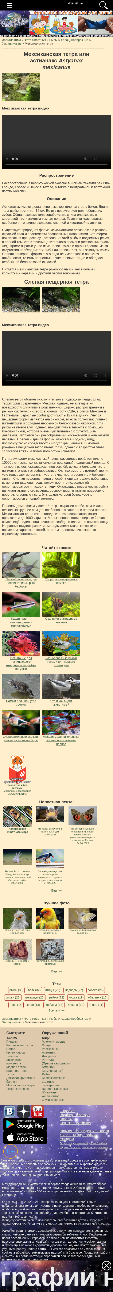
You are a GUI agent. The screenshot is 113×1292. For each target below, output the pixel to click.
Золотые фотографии (50, 1083)
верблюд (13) (54, 1004)
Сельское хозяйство (75, 1123)
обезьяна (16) (97, 997)
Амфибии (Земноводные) (52, 1068)
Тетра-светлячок (17, 1088)
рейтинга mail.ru (22, 1187)
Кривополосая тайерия (16, 1054)
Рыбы (46, 1074)
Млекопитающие (54, 1041)
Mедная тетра (16, 1067)
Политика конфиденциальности (84, 1131)
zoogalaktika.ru (48, 1230)
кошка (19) (76, 997)
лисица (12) (76, 1004)
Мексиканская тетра (20, 1085)
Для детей (49, 1056)
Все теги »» (56, 1010)
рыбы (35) (16, 990)
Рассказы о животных (50, 1050)
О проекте (67, 1111)
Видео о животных (55, 1088)
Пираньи (12, 1041)
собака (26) (96, 990)
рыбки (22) (12, 997)
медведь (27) (74, 990)
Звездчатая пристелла (14, 1061)
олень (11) (96, 1004)
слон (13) (33, 1004)
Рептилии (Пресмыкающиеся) (56, 1061)
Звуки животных (53, 1099)
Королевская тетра (19, 1045)
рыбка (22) (56, 997)
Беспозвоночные (54, 1078)
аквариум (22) (34, 997)
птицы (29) (52, 990)
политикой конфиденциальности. (25, 1260)
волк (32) (34, 990)
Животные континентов (50, 1094)
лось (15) (16, 1004)
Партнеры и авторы (75, 1115)
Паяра (10, 1049)
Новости (66, 1119)
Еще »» (56, 890)
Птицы (46, 1045)
